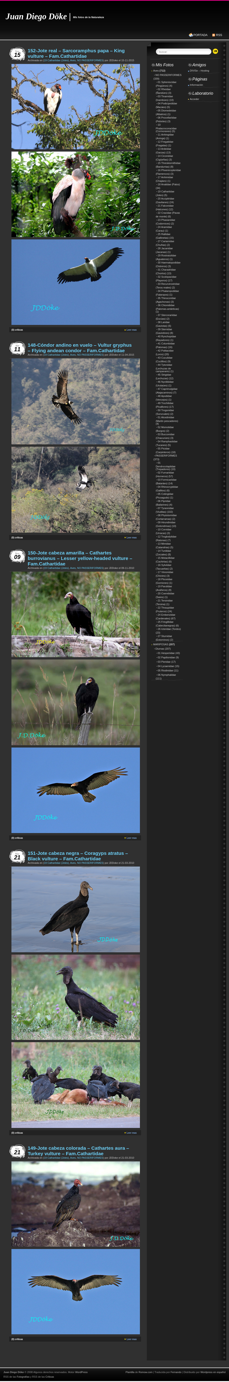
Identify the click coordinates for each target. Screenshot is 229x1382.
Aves (73, 60)
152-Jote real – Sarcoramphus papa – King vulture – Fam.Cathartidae (76, 53)
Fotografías (23, 1376)
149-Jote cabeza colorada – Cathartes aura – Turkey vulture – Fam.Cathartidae (78, 1150)
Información (196, 84)
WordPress (81, 1372)
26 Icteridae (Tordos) (169, 629)
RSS (219, 35)
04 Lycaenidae (166, 666)
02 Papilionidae (166, 657)
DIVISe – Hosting (199, 70)
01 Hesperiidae (166, 653)
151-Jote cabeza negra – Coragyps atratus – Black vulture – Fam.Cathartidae (78, 855)
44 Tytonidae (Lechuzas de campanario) (164, 368)
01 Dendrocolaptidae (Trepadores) (165, 466)
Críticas (49, 1376)
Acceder (194, 99)
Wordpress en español (213, 1372)
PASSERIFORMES (166, 455)
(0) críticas (17, 330)
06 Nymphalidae (167, 674)
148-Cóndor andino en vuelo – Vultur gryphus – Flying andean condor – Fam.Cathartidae (80, 347)
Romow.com (146, 1372)
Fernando (176, 1372)
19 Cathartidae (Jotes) (56, 60)
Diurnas (159, 648)
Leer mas (132, 330)
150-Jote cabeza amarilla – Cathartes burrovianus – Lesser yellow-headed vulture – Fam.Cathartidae (80, 558)
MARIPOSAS (160, 644)
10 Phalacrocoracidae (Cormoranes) (166, 128)
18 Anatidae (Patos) (169, 184)
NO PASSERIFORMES (90, 60)
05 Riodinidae (165, 670)
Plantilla (129, 1372)
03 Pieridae (164, 661)
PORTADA (201, 35)
